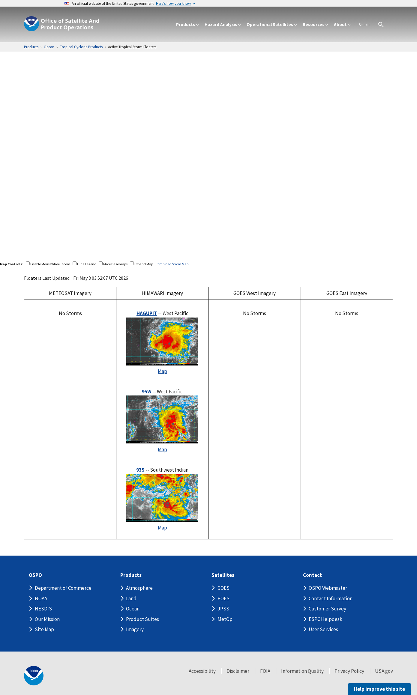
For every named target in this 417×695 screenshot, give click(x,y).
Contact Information (330, 598)
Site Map (44, 629)
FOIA (265, 671)
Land (131, 598)
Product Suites (142, 619)
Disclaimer (237, 671)
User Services (323, 629)
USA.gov (384, 671)
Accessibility (202, 671)
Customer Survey (327, 608)
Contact (312, 575)
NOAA (41, 598)
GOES (224, 588)
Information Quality (302, 671)
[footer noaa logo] (34, 675)
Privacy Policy (349, 671)
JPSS (223, 608)
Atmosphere (139, 588)
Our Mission (47, 619)
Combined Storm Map (171, 264)
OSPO (35, 575)
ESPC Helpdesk (325, 619)
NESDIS (43, 608)
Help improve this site (379, 689)
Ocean (133, 608)
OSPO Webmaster (328, 588)
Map (162, 371)
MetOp (225, 619)
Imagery (135, 629)
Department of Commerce (63, 588)
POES (224, 598)
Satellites (223, 575)
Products (131, 575)
